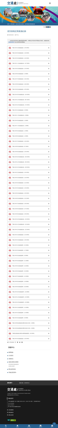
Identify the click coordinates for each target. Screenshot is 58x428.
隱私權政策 (10, 412)
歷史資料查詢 (12, 369)
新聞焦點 (11, 352)
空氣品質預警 (12, 372)
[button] (50, 3)
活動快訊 (11, 358)
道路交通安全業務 (20, 24)
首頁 (8, 24)
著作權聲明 (10, 409)
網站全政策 (10, 415)
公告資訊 (11, 355)
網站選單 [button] (10, 382)
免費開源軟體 (11, 42)
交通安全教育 (12, 366)
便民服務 (12, 24)
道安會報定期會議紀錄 (30, 24)
